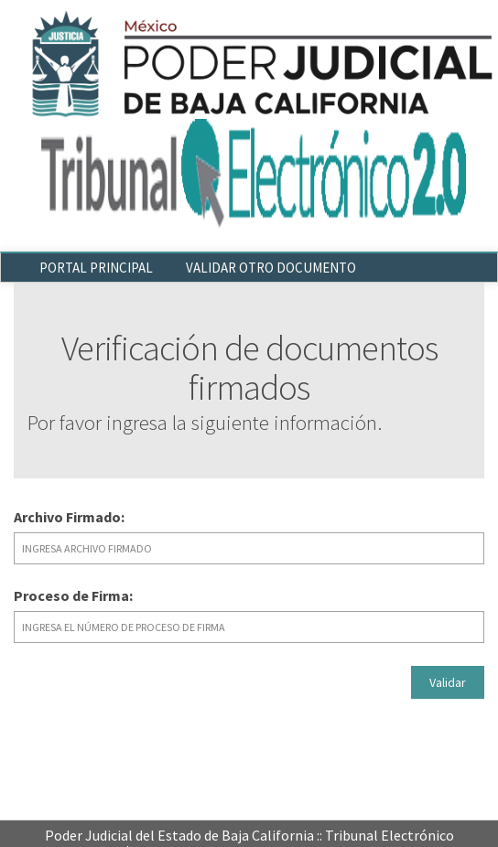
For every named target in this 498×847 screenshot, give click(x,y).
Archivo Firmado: (69, 517)
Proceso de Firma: (73, 595)
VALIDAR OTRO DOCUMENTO (271, 267)
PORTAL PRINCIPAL (96, 267)
